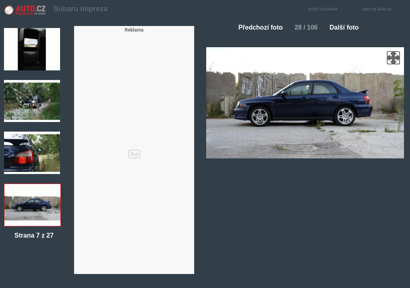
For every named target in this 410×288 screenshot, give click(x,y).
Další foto (347, 27)
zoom (393, 57)
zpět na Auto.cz (381, 9)
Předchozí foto (257, 27)
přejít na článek (325, 9)
